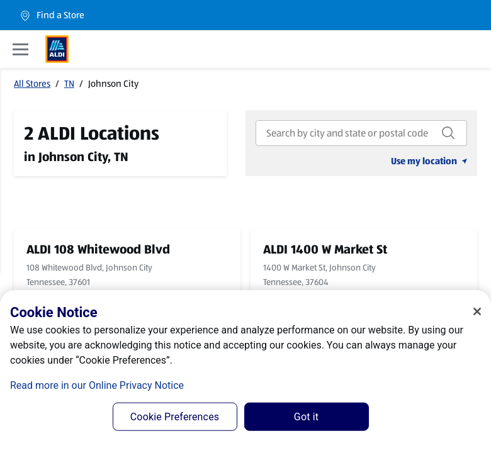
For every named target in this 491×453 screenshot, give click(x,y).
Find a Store (51, 15)
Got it (306, 417)
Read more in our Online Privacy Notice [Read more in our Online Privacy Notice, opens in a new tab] (97, 385)
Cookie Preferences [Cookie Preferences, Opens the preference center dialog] (174, 417)
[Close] (477, 311)
